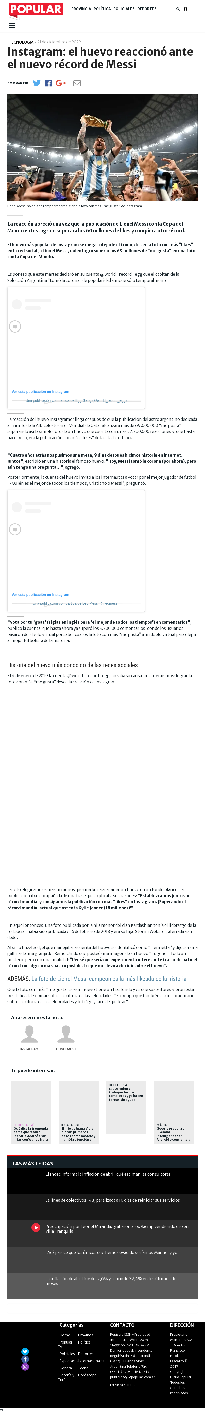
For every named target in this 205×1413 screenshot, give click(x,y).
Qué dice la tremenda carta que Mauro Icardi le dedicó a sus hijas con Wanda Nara (31, 1134)
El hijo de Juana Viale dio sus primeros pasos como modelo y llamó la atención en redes (78, 1136)
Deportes (147, 9)
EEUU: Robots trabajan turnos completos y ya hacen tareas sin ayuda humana (126, 1096)
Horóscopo (87, 1375)
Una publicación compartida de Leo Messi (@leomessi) (76, 603)
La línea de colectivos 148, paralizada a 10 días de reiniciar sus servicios (112, 1200)
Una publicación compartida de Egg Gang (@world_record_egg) (76, 400)
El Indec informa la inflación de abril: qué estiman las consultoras (108, 1174)
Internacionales (91, 1361)
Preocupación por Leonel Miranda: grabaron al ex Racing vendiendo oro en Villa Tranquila (117, 1229)
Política (102, 9)
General (66, 1368)
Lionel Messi (66, 1049)
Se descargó (24, 1125)
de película (118, 1085)
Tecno (83, 1368)
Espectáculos (70, 1361)
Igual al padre (72, 1125)
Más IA (162, 1125)
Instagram (29, 1049)
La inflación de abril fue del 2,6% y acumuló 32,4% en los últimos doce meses (113, 1281)
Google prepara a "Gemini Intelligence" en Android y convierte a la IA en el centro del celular (173, 1138)
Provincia (81, 9)
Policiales (124, 9)
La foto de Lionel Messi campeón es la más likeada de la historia (108, 978)
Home (65, 1335)
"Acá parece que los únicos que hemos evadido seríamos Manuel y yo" (112, 1252)
